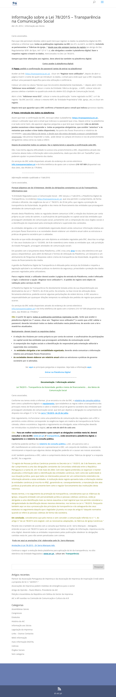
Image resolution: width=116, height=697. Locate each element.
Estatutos (16, 617)
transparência (53, 436)
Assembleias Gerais (20, 609)
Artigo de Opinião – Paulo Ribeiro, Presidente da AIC (35, 590)
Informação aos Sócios (35, 26)
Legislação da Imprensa (22, 629)
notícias (15, 646)
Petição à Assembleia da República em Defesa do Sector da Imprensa (42, 594)
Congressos (17, 613)
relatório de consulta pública (52, 444)
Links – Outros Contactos (22, 633)
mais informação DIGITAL (23, 642)
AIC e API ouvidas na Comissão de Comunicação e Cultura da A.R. (40, 598)
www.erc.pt (39, 436)
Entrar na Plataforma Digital (57, 372)
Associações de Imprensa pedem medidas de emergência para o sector (43, 586)
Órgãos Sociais (18, 650)
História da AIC (18, 621)
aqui (31, 367)
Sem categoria (18, 654)
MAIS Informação (19, 637)
